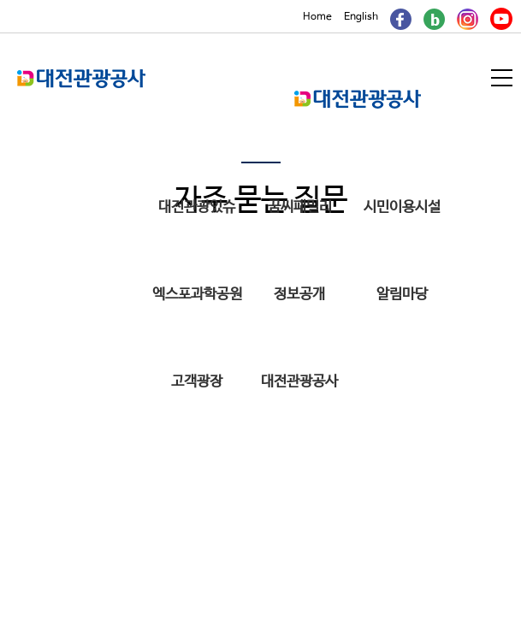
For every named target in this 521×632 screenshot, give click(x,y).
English (361, 17)
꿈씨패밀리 (300, 207)
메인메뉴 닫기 (431, 101)
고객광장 (196, 382)
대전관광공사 (299, 382)
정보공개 (299, 294)
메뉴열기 (503, 77)
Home (317, 17)
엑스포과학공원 (197, 294)
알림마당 (402, 294)
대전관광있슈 (196, 207)
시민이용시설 (402, 207)
